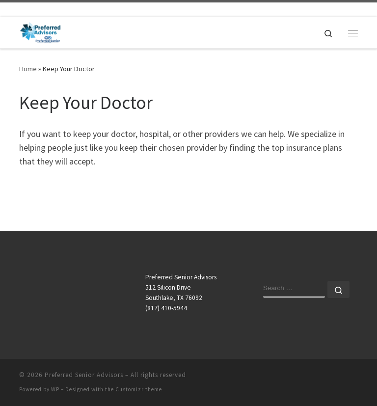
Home (28, 68)
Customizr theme (138, 389)
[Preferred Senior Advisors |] (40, 31)
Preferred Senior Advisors (84, 375)
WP (55, 389)
